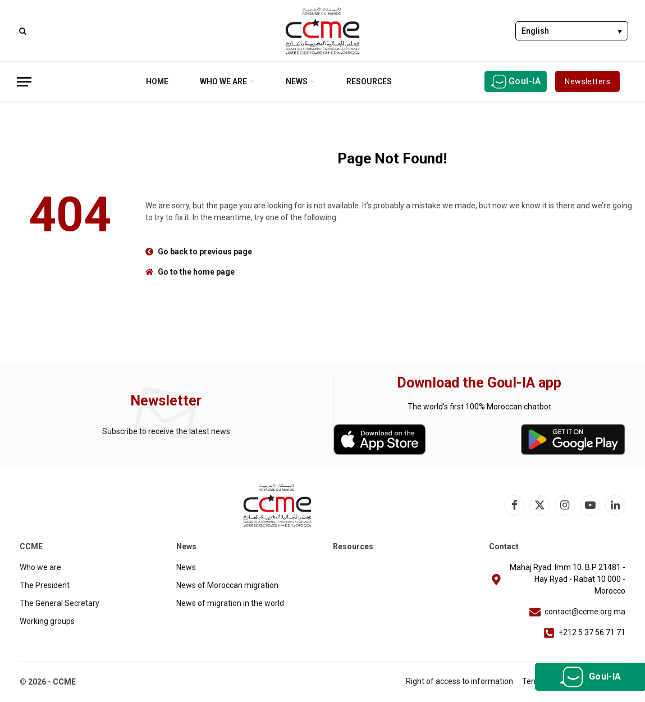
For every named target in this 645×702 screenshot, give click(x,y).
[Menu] (24, 81)
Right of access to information (459, 681)
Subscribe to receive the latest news (166, 431)
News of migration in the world (230, 603)
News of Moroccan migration (227, 585)
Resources (369, 81)
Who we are (223, 81)
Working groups (47, 621)
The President (45, 585)
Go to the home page (196, 271)
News (297, 81)
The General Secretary (59, 603)
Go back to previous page (205, 251)
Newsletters (587, 81)
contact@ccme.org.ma (585, 611)
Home (157, 81)
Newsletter (166, 401)
